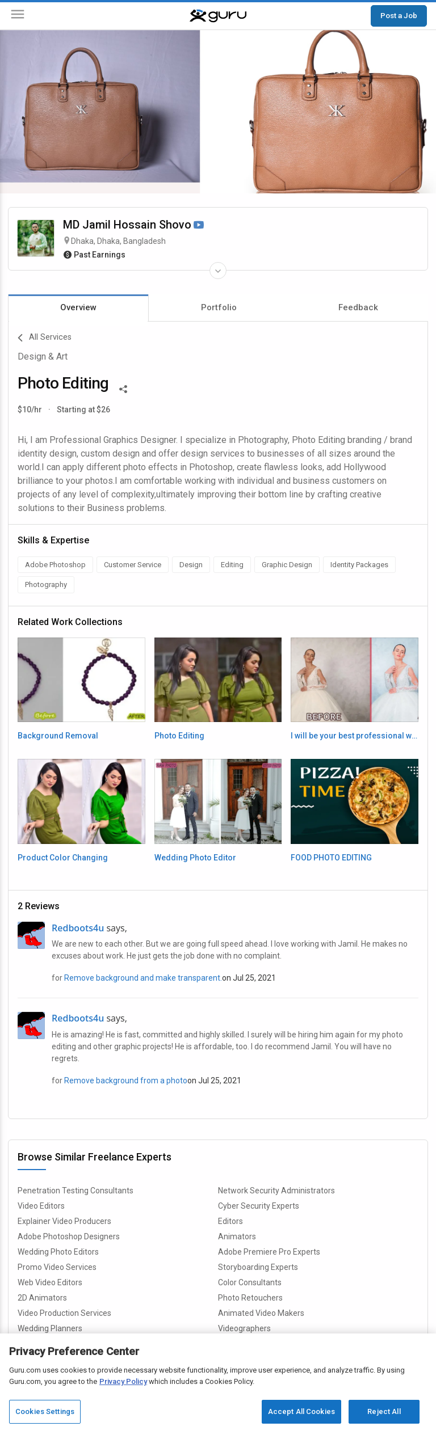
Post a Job (398, 15)
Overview (78, 307)
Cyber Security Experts (258, 1205)
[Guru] (218, 15)
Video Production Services (64, 1313)
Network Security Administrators (276, 1190)
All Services (45, 338)
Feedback (358, 307)
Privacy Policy (123, 1381)
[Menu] (17, 16)
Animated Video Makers (261, 1313)
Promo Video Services (57, 1267)
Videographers (244, 1328)
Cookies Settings (44, 1411)
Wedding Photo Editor (195, 857)
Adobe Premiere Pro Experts (269, 1251)
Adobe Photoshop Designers (69, 1236)
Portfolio (219, 307)
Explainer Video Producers (64, 1221)
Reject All (383, 1411)
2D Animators (42, 1297)
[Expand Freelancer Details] (218, 270)
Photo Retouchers (250, 1297)
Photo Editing (179, 735)
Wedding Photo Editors (58, 1251)
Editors (230, 1221)
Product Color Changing (63, 857)
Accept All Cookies (301, 1411)
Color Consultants (250, 1282)
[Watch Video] (198, 225)
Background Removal (58, 735)
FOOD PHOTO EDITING (331, 857)
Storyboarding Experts (258, 1267)
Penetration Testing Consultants (75, 1190)
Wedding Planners (50, 1328)
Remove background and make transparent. (143, 977)
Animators (237, 1236)
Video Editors (41, 1205)
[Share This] (123, 388)
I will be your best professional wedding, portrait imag (354, 735)
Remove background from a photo (125, 1080)
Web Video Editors (50, 1282)
